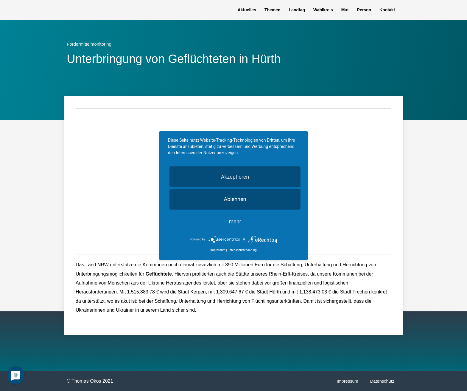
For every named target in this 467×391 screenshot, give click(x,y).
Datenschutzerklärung (242, 250)
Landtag (297, 9)
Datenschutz (382, 381)
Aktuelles (247, 9)
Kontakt (387, 9)
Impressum (346, 381)
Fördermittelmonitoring (89, 44)
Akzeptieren (235, 176)
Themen (272, 9)
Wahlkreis (323, 9)
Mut (345, 9)
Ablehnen (235, 199)
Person (364, 9)
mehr (235, 221)
